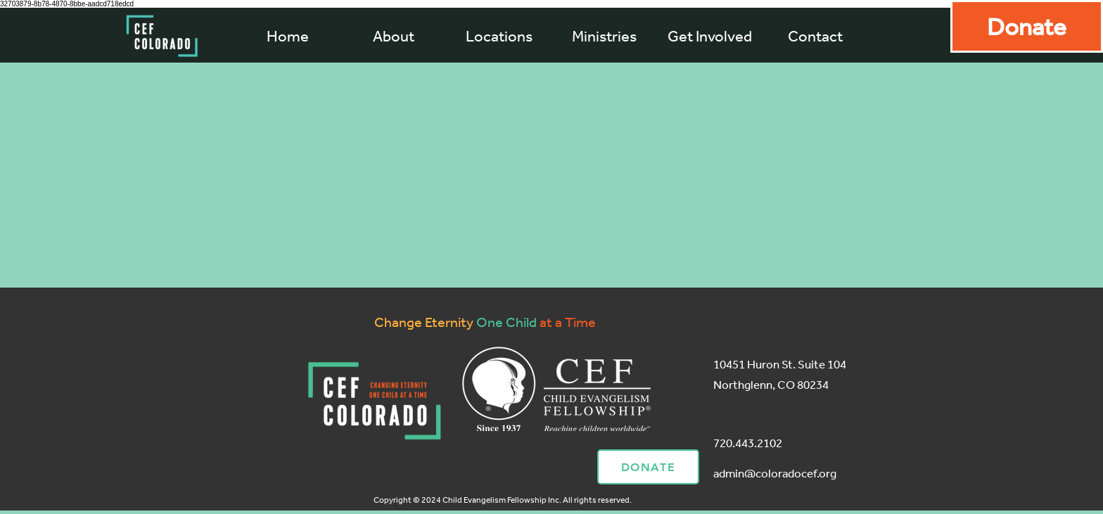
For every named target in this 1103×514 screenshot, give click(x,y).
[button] (604, 35)
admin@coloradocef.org (774, 472)
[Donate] (1026, 26)
